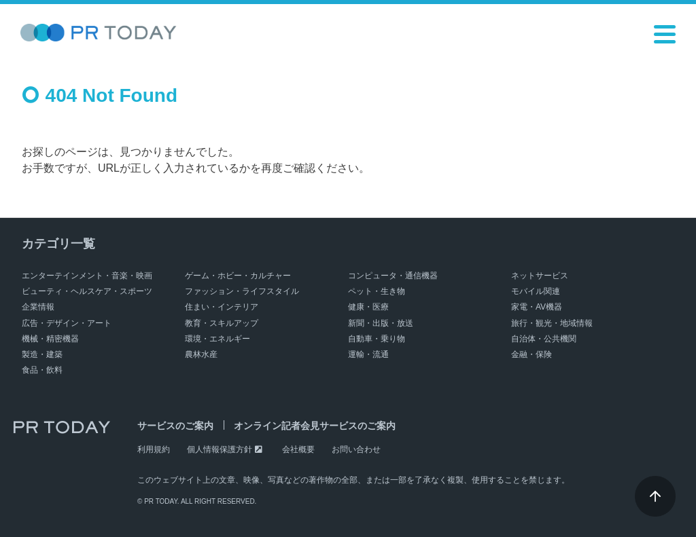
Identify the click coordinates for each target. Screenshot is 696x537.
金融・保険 (531, 354)
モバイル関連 (535, 291)
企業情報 (38, 307)
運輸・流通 (368, 354)
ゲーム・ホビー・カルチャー (238, 275)
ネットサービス (539, 275)
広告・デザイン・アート (66, 323)
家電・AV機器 (536, 307)
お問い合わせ (356, 449)
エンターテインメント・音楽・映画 (87, 275)
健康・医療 (368, 307)
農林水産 (201, 354)
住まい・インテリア (221, 307)
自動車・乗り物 (376, 339)
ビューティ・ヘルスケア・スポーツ (87, 291)
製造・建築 (42, 354)
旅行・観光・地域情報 (552, 323)
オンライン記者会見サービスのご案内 (315, 425)
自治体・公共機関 (543, 339)
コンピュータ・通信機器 (393, 275)
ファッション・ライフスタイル (242, 291)
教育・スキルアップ (221, 323)
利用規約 (153, 449)
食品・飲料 (42, 370)
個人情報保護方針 (219, 449)
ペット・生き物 (376, 291)
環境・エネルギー (217, 339)
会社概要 (298, 449)
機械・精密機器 (50, 339)
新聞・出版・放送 (380, 323)
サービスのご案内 (175, 425)
